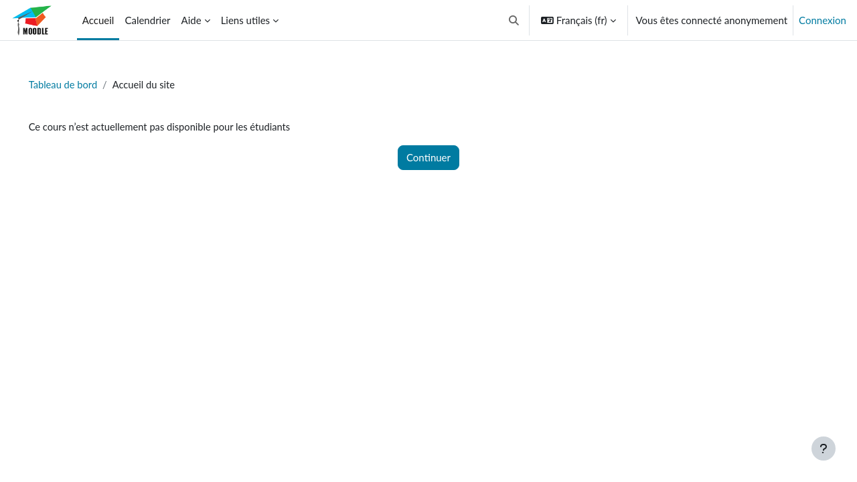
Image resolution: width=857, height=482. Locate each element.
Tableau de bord (83, 85)
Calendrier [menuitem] (147, 20)
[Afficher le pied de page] (823, 448)
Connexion (822, 20)
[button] (513, 20)
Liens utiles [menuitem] (245, 20)
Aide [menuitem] (191, 20)
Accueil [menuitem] (98, 20)
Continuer (428, 158)
